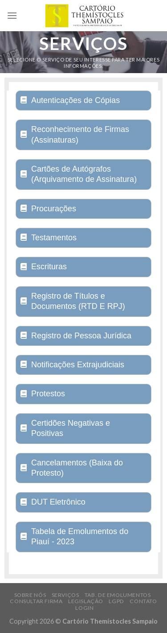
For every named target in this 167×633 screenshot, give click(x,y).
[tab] (83, 100)
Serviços (65, 595)
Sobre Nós (30, 595)
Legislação (85, 601)
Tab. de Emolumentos (118, 595)
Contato (143, 601)
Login (84, 607)
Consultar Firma (36, 601)
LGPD (116, 601)
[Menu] (12, 15)
